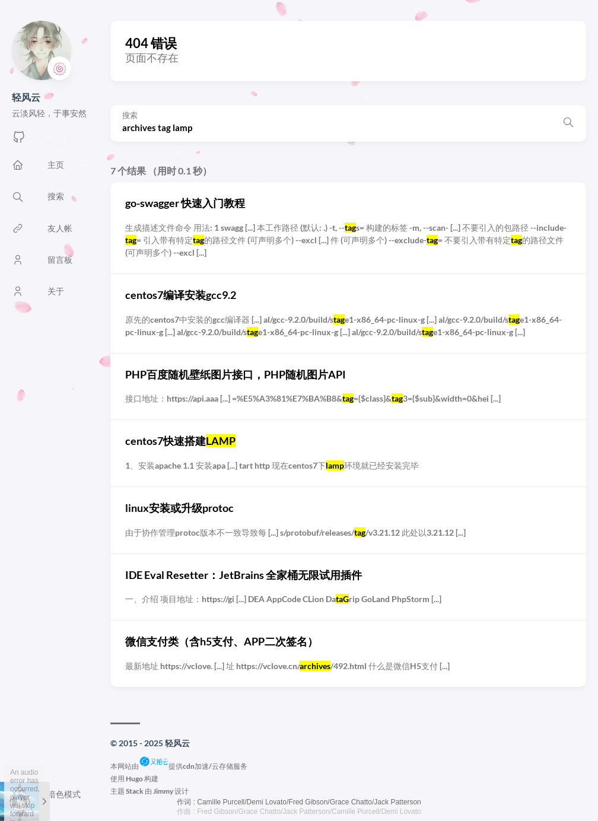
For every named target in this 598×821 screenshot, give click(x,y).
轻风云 (26, 97)
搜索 (130, 115)
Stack (135, 791)
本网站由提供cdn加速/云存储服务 (178, 766)
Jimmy (163, 791)
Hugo (134, 778)
